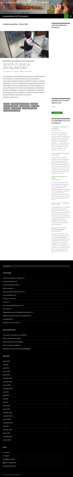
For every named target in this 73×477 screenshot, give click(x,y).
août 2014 (6, 426)
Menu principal (70, 16)
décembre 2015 (7, 378)
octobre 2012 (7, 440)
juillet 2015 (6, 395)
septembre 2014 (8, 423)
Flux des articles (9, 459)
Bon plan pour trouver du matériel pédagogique (59, 228)
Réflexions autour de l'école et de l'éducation (18, 61)
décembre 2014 (7, 412)
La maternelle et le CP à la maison (15, 16)
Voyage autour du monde (10, 322)
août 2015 (6, 392)
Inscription (6, 452)
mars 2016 (6, 368)
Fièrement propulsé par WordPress (12, 474)
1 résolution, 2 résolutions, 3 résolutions (15, 335)
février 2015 (6, 405)
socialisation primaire (29, 108)
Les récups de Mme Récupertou (12, 305)
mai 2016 (5, 364)
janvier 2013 (6, 433)
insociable (34, 103)
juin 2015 (5, 399)
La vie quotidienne (8, 295)
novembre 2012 (7, 436)
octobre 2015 (7, 385)
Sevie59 (17, 71)
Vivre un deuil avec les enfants (61, 153)
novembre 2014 (7, 416)
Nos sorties (6, 309)
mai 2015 (5, 402)
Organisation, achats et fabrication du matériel (16, 312)
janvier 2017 (6, 361)
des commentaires (9, 462)
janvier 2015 (6, 409)
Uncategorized (7, 319)
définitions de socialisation (20, 103)
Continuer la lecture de (11, 97)
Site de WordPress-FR (9, 466)
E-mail (54, 106)
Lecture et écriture (8, 298)
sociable (7, 108)
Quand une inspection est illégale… (13, 342)
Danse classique (7, 288)
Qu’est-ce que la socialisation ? (16, 66)
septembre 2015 (8, 388)
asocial (6, 103)
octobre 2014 (7, 419)
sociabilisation (24, 106)
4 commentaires (27, 71)
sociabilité (35, 106)
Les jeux (5, 302)
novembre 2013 (7, 429)
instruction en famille (11, 106)
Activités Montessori (9, 281)
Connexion (6, 456)
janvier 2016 (6, 375)
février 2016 (6, 371)
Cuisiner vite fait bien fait (10, 285)
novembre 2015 (7, 381)
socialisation (16, 108)
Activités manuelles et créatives (12, 278)
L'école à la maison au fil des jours (12, 291)
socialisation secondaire (12, 110)
